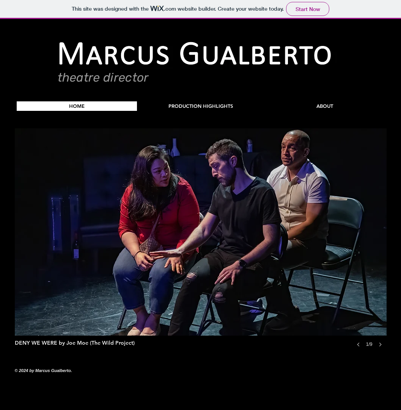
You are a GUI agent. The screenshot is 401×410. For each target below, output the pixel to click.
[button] (201, 106)
